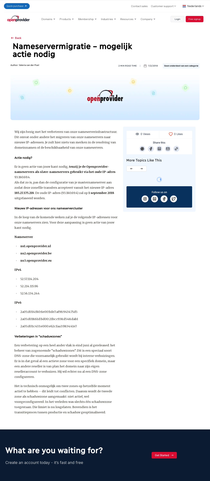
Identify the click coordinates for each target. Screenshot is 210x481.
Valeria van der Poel (29, 65)
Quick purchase (17, 6)
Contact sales (139, 6)
